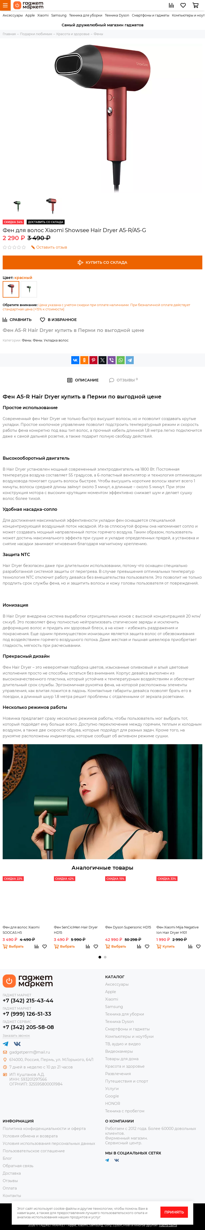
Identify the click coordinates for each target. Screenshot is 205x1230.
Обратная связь (18, 1165)
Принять (174, 1212)
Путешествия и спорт (126, 1081)
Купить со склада (103, 262)
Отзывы (10, 1180)
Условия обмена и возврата (30, 1136)
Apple (30, 15)
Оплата (10, 1188)
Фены (26, 340)
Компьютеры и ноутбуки (129, 1036)
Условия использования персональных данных (49, 1143)
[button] (99, 957)
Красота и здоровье (125, 1066)
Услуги (112, 1088)
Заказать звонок (16, 1036)
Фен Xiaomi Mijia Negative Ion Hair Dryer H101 (177, 930)
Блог (7, 1158)
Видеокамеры (119, 1051)
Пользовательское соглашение (34, 1151)
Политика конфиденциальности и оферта (44, 1128)
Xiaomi (43, 15)
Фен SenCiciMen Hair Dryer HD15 (76, 930)
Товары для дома (122, 1058)
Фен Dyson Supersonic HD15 (128, 927)
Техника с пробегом (124, 1111)
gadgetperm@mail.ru (29, 1052)
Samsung (58, 15)
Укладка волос (56, 340)
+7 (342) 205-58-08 (28, 1027)
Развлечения (118, 1073)
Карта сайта (168, 1225)
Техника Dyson (117, 15)
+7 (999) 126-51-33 (27, 1014)
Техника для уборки (85, 15)
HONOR (112, 1103)
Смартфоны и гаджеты (150, 15)
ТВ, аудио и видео (123, 1044)
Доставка (12, 1173)
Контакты (12, 1195)
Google (112, 1096)
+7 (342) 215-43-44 (28, 1000)
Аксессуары (13, 15)
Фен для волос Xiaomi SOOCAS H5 (21, 930)
